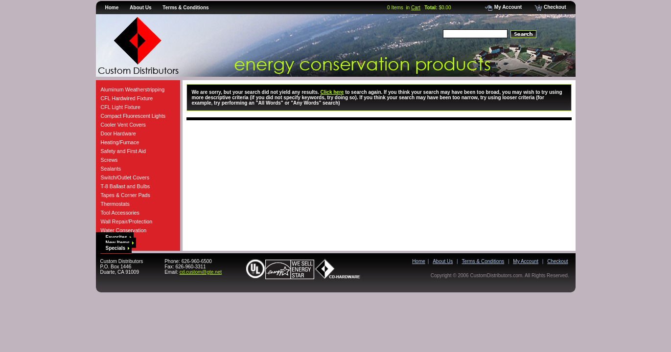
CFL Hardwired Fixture (127, 98)
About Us (140, 7)
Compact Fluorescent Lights (133, 116)
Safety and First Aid (123, 151)
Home (112, 7)
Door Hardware (118, 133)
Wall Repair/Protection (127, 221)
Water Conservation (124, 230)
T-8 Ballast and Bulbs (125, 186)
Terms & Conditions (185, 7)
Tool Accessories (120, 213)
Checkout (550, 7)
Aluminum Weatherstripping (133, 89)
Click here (332, 92)
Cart (415, 7)
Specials (118, 248)
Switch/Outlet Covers (125, 177)
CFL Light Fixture (120, 107)
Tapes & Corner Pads (125, 195)
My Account (503, 7)
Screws (109, 160)
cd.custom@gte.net (201, 272)
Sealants (111, 169)
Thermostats (115, 204)
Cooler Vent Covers (123, 125)
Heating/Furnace (120, 142)
